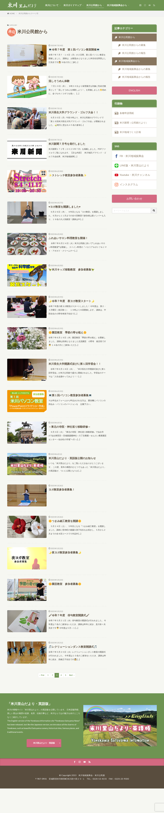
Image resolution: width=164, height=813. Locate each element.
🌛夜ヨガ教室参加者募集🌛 (65, 552)
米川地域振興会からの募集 (136, 69)
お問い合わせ (134, 198)
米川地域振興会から (117, 5)
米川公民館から (94, 5)
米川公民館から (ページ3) (28, 13)
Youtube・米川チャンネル (135, 174)
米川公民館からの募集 (134, 45)
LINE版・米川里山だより (134, 165)
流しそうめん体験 (59, 80)
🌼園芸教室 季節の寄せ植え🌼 (68, 332)
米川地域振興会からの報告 (136, 77)
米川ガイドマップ (72, 5)
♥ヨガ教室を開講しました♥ (65, 206)
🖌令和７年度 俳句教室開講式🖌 (69, 615)
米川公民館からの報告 (134, 53)
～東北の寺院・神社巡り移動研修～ (70, 426)
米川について (52, 5)
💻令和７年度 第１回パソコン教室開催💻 (74, 49)
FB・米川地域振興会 (132, 155)
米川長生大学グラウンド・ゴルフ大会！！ (73, 112)
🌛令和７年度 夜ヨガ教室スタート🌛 (71, 300)
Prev (42, 675)
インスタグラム (129, 184)
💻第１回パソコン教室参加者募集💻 (70, 395)
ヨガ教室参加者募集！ (62, 489)
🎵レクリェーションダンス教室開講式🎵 (73, 646)
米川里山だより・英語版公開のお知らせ (72, 458)
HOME (12, 13)
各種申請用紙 (127, 113)
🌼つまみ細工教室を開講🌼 (65, 520)
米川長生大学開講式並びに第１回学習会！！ (75, 363)
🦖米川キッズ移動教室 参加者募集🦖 (71, 269)
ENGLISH (134, 90)
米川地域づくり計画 (130, 132)
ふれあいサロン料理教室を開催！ (68, 238)
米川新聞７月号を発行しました (67, 143)
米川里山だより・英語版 (44, 743)
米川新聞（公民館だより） (134, 122)
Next (71, 675)
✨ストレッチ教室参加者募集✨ (68, 175)
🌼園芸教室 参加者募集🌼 (65, 583)
